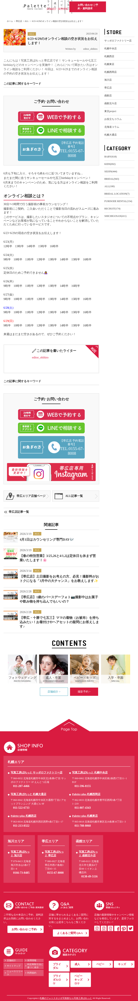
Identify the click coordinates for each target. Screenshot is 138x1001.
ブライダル (57, 966)
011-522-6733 (21, 807)
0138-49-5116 (89, 876)
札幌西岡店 (110, 72)
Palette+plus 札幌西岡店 (86, 794)
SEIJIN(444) (110, 171)
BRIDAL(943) (111, 178)
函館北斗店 (110, 103)
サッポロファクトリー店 (118, 40)
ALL (27, 21)
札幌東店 (109, 64)
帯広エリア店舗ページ (31, 496)
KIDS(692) (109, 164)
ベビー (100, 964)
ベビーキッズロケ (78, 979)
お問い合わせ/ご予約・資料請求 (88, 7)
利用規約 (31, 972)
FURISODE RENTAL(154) (118, 201)
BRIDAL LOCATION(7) (116, 193)
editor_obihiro (87, 48)
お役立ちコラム (113, 119)
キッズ (122, 964)
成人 (77, 964)
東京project (110, 111)
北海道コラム (111, 126)
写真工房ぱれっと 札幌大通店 (28, 794)
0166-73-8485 (21, 872)
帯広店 (19, 21)
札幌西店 (109, 56)
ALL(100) (109, 186)
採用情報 (63, 8)
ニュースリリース (15, 973)
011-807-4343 (83, 807)
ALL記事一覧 (74, 496)
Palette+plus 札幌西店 (23, 815)
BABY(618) (110, 156)
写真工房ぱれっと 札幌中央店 (90, 772)
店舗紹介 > (54, 691)
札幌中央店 (110, 48)
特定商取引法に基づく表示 (35, 966)
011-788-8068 (83, 825)
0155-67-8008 (55, 872)
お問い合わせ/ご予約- (24, 929)
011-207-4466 (21, 786)
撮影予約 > (84, 691)
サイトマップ (13, 965)
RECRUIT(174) (112, 208)
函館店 (108, 95)
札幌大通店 (110, 134)
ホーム (10, 21)
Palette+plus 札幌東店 (85, 815)
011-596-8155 (83, 786)
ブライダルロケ (57, 979)
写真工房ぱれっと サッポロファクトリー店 (36, 772)
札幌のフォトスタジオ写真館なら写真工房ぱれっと (66, 998)
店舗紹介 (51, 8)
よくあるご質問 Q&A (70, 933)
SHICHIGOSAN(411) (115, 216)
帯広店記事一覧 (19, 511)
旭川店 (108, 79)
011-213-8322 (21, 825)
